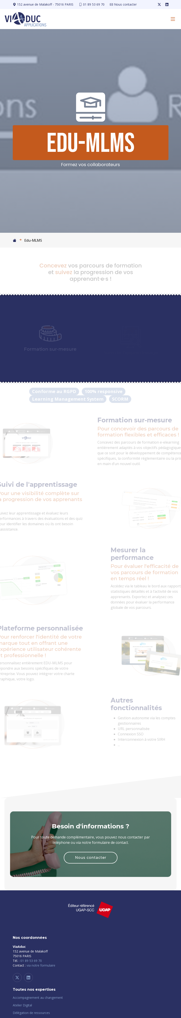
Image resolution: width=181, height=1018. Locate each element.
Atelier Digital (22, 1005)
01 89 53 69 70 (31, 961)
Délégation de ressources (31, 1012)
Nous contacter (90, 857)
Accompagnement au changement (38, 997)
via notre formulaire (41, 965)
